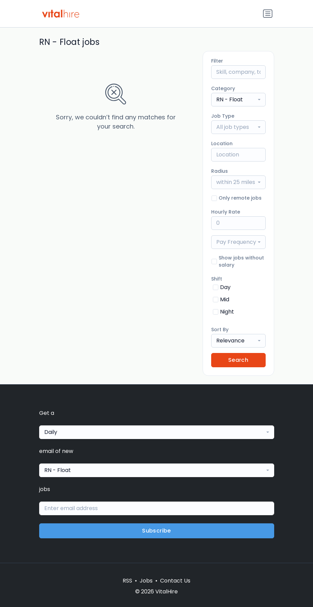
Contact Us (175, 581)
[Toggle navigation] (267, 13)
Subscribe (156, 531)
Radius (219, 171)
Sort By (220, 329)
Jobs (146, 581)
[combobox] (238, 99)
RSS (127, 581)
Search (238, 360)
